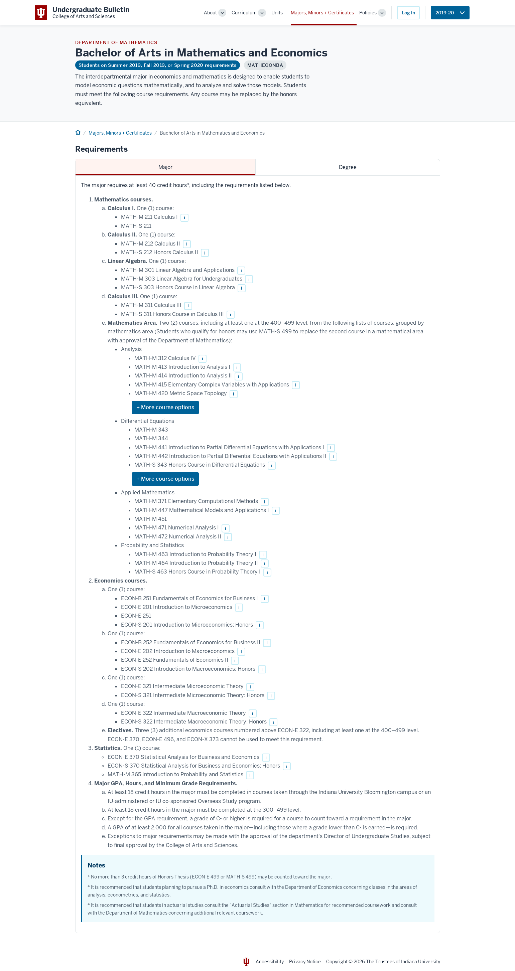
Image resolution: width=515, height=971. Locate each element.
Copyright (337, 962)
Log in (408, 13)
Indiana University (420, 962)
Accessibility (270, 962)
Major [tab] (165, 167)
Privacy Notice (305, 962)
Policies (368, 13)
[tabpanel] (258, 554)
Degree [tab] (348, 167)
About (210, 13)
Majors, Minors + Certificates (322, 13)
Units (277, 13)
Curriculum (244, 13)
